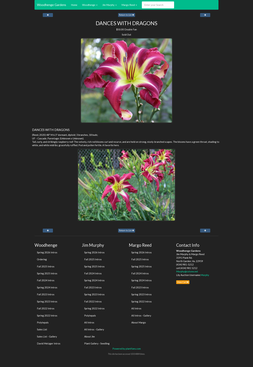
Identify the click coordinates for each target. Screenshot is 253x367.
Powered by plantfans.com (126, 348)
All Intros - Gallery (94, 329)
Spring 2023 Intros (47, 301)
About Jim (89, 336)
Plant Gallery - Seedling (97, 343)
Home (74, 4)
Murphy (205, 275)
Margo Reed (129, 4)
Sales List (42, 329)
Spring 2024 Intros (47, 287)
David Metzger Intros (48, 343)
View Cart (182, 282)
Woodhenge (89, 4)
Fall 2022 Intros (45, 308)
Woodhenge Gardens (51, 5)
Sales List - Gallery (47, 336)
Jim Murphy (109, 4)
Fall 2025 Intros (45, 266)
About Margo (138, 322)
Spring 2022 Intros (47, 315)
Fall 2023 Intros (45, 294)
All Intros (89, 322)
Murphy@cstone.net (187, 271)
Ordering (42, 259)
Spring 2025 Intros (47, 273)
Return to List (126, 15)
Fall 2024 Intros (45, 280)
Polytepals (43, 322)
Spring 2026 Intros (47, 252)
